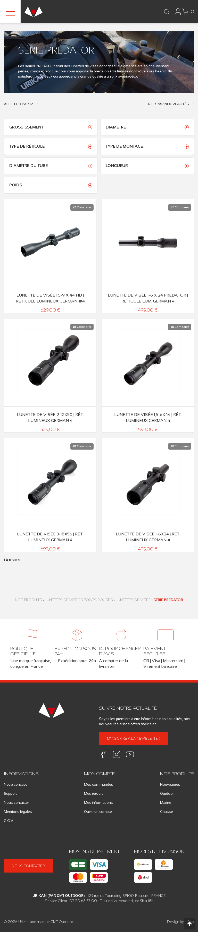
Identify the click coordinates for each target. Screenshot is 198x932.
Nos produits (28, 600)
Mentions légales (18, 811)
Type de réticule (27, 146)
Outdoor (167, 793)
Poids (15, 185)
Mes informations (98, 802)
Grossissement (26, 127)
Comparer (82, 207)
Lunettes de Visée (133, 600)
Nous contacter (16, 802)
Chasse (166, 811)
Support (10, 793)
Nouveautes (170, 784)
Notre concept (15, 784)
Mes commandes (98, 784)
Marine (165, 802)
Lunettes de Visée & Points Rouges (79, 600)
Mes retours (94, 793)
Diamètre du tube (28, 165)
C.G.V (8, 821)
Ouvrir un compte (98, 811)
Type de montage (124, 146)
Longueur (117, 165)
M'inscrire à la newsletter (133, 738)
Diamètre (116, 127)
